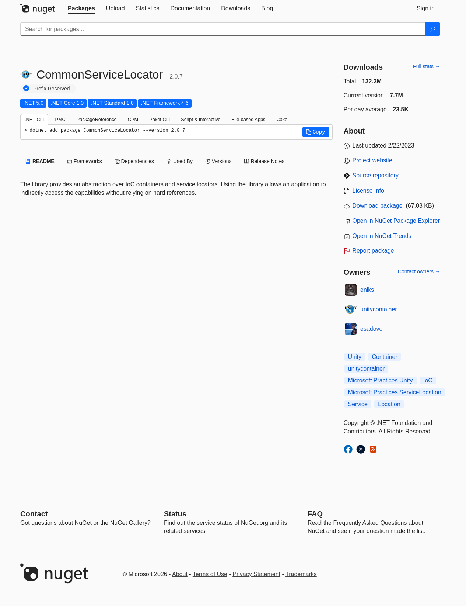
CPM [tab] (133, 119)
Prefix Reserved (51, 88)
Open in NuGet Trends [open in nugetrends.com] (382, 236)
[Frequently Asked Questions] (315, 514)
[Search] (432, 29)
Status (175, 514)
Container (384, 357)
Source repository (376, 175)
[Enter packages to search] (222, 29)
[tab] (81, 8)
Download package (378, 205)
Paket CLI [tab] (159, 119)
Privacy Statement (256, 574)
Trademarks (301, 574)
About (180, 574)
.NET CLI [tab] (34, 119)
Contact (34, 514)
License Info (368, 190)
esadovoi (372, 329)
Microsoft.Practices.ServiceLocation (394, 392)
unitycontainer (378, 309)
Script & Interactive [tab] (200, 119)
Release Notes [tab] (264, 161)
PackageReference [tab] (97, 119)
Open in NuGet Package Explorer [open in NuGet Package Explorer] (396, 221)
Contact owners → (419, 271)
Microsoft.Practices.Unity (380, 380)
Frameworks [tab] (84, 161)
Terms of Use (210, 574)
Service (358, 404)
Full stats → (426, 66)
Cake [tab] (281, 119)
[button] (315, 132)
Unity (354, 357)
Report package (373, 250)
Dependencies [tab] (134, 161)
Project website (373, 160)
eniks (367, 290)
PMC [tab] (60, 119)
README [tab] (40, 161)
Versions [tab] (218, 161)
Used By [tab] (180, 161)
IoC (427, 380)
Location (389, 404)
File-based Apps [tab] (249, 119)
